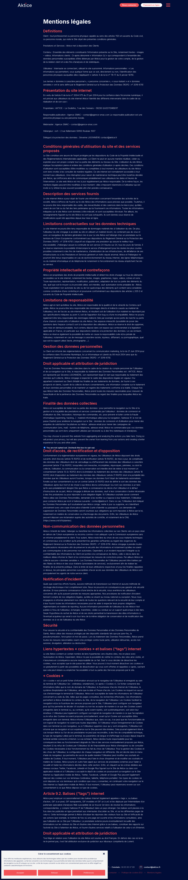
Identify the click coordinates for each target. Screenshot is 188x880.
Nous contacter (129, 5)
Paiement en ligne (151, 5)
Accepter (20, 873)
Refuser (54, 873)
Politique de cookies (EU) (132, 872)
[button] (104, 853)
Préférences (89, 873)
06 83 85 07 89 (128, 867)
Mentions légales (154, 872)
